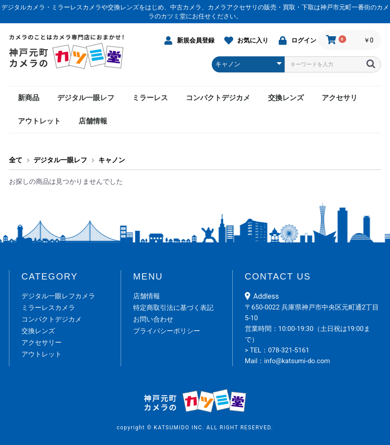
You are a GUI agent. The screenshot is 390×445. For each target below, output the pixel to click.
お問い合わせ (153, 319)
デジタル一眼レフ (85, 97)
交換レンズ (286, 97)
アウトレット (39, 121)
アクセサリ (339, 97)
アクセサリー (41, 343)
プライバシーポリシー (166, 331)
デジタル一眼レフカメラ (58, 296)
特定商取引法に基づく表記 (173, 308)
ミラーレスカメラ (48, 308)
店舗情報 (93, 121)
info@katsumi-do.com (297, 361)
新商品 (28, 97)
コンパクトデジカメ (218, 97)
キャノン (111, 160)
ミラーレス (150, 97)
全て (15, 160)
